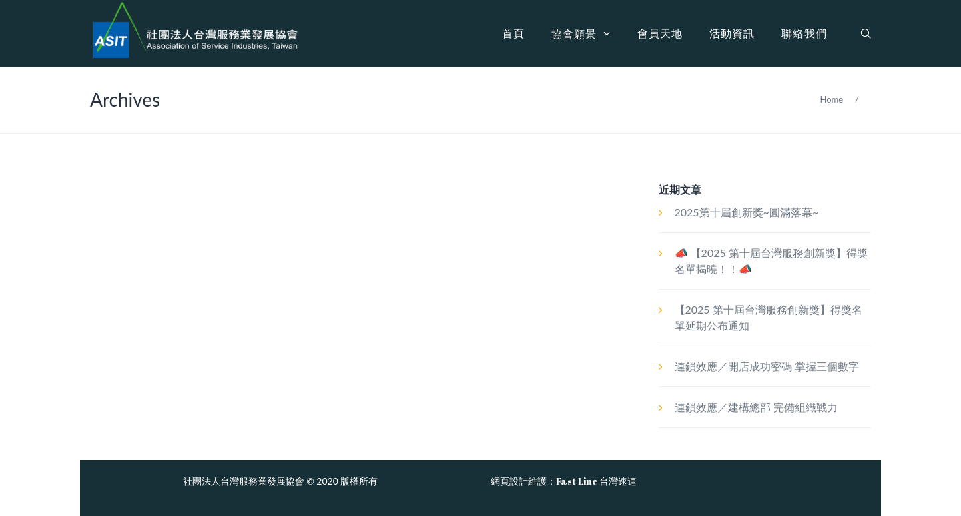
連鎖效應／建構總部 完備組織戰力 (756, 407)
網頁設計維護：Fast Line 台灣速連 (564, 481)
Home (831, 99)
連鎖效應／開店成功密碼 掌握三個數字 (767, 366)
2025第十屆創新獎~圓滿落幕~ (747, 212)
